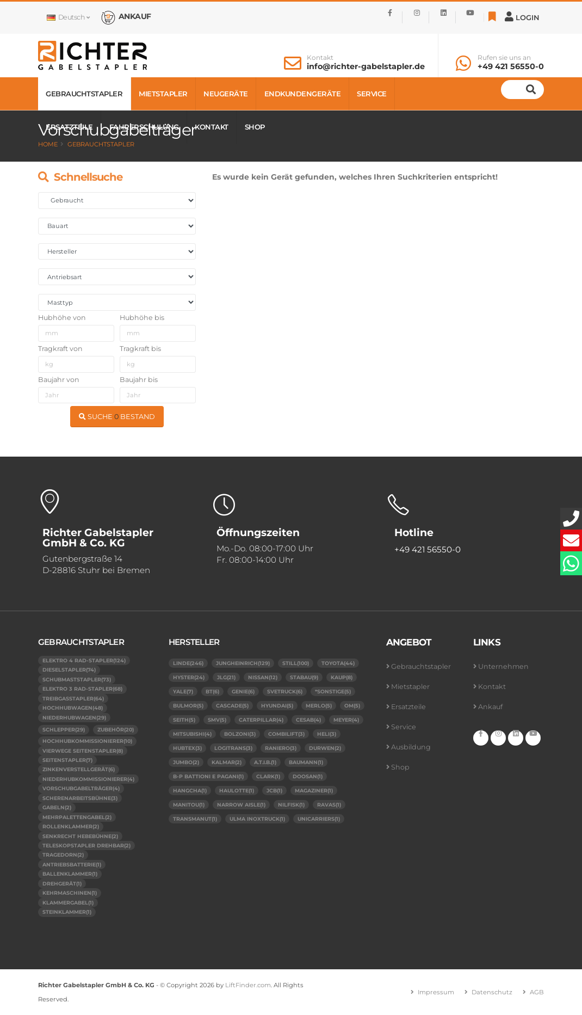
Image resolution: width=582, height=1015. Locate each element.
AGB (537, 992)
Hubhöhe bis (142, 317)
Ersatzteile (69, 126)
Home (48, 144)
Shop (255, 126)
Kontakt (320, 57)
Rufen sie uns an (504, 57)
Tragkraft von (60, 349)
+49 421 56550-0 (511, 66)
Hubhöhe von (62, 317)
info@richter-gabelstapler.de (366, 66)
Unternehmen (503, 666)
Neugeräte (225, 93)
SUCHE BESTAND (117, 417)
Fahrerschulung (144, 126)
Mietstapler (163, 93)
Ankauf (490, 707)
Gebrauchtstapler (84, 93)
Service (372, 93)
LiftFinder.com (248, 985)
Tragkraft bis (140, 349)
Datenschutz (492, 992)
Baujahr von (58, 380)
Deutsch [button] (68, 17)
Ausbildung (411, 747)
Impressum (436, 992)
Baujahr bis (139, 380)
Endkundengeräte (302, 93)
